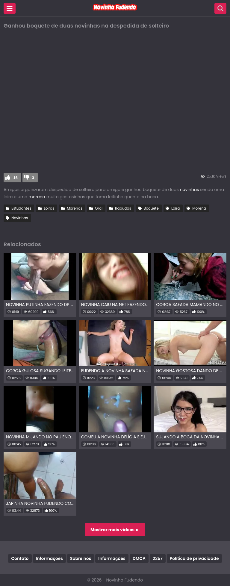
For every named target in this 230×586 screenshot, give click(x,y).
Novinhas (19, 217)
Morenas (74, 208)
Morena (199, 208)
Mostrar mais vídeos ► (115, 530)
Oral (98, 208)
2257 (158, 558)
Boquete (151, 208)
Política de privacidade (194, 558)
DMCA (139, 558)
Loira (175, 208)
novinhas (189, 190)
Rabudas (123, 208)
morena (36, 197)
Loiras (49, 208)
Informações (49, 558)
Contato (19, 558)
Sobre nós (80, 558)
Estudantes (21, 208)
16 (15, 177)
